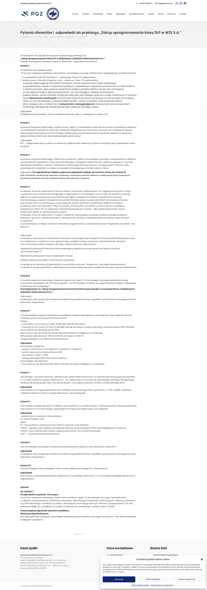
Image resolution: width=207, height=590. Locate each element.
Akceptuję (119, 579)
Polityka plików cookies (140, 585)
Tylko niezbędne (153, 579)
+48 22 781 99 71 (144, 3)
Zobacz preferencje (186, 579)
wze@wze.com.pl (163, 3)
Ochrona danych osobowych (161, 585)
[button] (201, 559)
